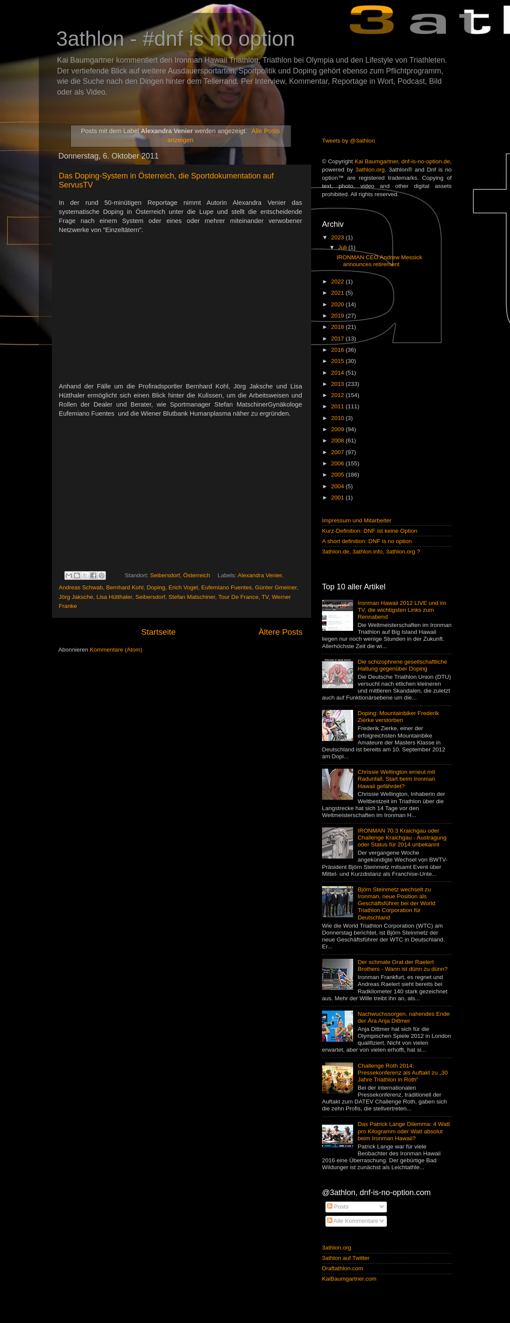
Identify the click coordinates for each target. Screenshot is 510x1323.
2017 (338, 338)
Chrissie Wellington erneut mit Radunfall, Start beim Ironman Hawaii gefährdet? (396, 779)
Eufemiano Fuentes (226, 587)
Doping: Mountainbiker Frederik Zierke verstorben (398, 716)
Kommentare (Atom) (116, 649)
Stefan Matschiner (192, 597)
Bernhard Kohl (124, 587)
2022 (338, 281)
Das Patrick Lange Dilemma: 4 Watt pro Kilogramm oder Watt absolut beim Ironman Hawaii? (403, 1131)
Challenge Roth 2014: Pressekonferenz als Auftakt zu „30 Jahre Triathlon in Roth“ (402, 1072)
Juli (343, 247)
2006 (338, 463)
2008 (338, 440)
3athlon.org (370, 169)
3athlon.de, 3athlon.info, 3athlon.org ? (371, 551)
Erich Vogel (183, 587)
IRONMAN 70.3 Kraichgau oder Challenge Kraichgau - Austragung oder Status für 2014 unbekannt (401, 837)
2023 (338, 237)
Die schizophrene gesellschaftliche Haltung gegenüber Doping (402, 665)
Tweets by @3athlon (348, 140)
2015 (338, 361)
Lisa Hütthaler (114, 597)
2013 (338, 384)
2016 (338, 350)
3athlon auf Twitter (346, 1258)
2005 (338, 474)
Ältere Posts (280, 631)
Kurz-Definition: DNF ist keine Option (370, 531)
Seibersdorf (150, 597)
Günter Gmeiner (275, 587)
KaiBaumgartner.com (349, 1278)
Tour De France (238, 597)
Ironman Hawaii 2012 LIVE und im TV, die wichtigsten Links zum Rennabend (401, 610)
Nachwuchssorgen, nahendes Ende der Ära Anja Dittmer (403, 1017)
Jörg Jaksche (76, 597)
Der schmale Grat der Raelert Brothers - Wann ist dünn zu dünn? (402, 965)
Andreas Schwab (81, 587)
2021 (338, 292)
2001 (338, 497)
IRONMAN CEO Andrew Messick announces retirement (379, 260)
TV (264, 597)
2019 (338, 315)
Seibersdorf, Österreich (180, 575)
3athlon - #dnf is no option (175, 38)
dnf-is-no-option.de (426, 161)
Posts (338, 1206)
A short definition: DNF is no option (367, 541)
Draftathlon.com (342, 1268)
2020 (338, 304)
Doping (156, 587)
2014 (338, 372)
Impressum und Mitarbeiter (357, 520)
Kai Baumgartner (376, 161)
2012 (338, 395)
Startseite (158, 631)
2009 (338, 429)
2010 (338, 418)
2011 (338, 406)
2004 (338, 486)
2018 (338, 327)
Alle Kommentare (353, 1221)
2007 (338, 452)
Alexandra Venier (260, 575)
